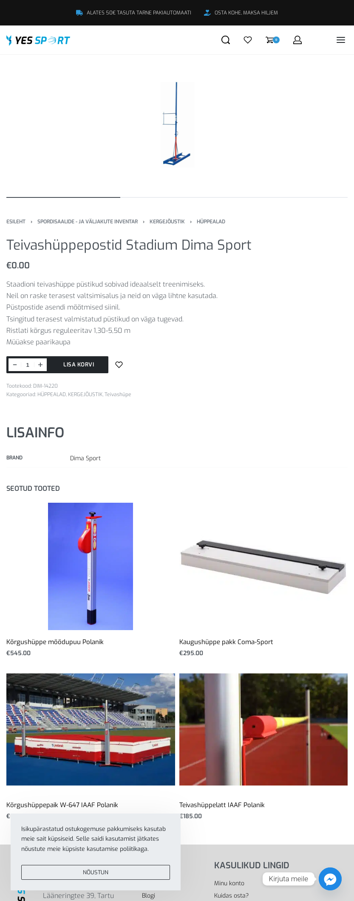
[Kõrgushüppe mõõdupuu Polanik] (90, 566)
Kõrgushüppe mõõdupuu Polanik (55, 642)
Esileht (15, 221)
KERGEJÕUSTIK (167, 221)
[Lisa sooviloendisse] (119, 364)
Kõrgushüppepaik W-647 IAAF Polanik (62, 805)
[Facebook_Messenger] (330, 878)
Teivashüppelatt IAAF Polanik (222, 805)
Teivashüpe (118, 394)
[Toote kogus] (27, 364)
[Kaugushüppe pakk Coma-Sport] (263, 566)
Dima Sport (85, 458)
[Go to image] (63, 197)
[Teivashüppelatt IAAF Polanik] (263, 729)
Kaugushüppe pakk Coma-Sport (226, 642)
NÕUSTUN (95, 876)
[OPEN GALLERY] (177, 125)
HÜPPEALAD (211, 221)
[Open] (247, 40)
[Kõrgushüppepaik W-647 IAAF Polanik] (90, 729)
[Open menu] (341, 40)
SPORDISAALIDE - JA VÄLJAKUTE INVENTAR (87, 221)
